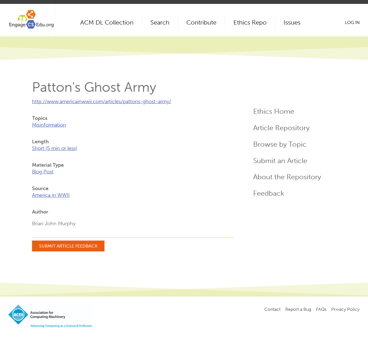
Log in (352, 22)
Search (159, 22)
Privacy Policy (345, 309)
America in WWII (51, 195)
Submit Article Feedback (68, 246)
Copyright (102, 337)
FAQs (321, 309)
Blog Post (42, 172)
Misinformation (49, 125)
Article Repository (281, 127)
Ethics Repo (250, 22)
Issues (292, 22)
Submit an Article (280, 160)
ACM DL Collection (106, 22)
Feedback (268, 193)
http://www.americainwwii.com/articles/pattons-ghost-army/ (101, 101)
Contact (272, 309)
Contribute (201, 22)
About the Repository (287, 177)
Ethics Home (273, 111)
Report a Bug (298, 309)
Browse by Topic (279, 144)
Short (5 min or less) (54, 148)
